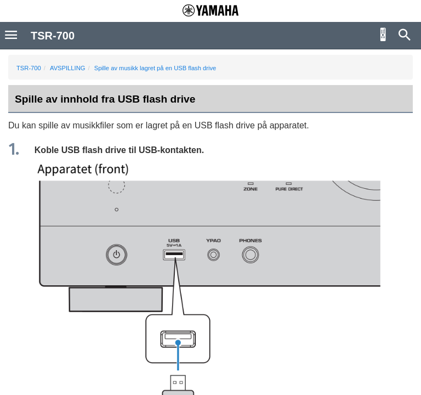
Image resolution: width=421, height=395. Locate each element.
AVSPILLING (67, 68)
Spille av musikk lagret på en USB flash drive (155, 68)
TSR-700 (28, 68)
